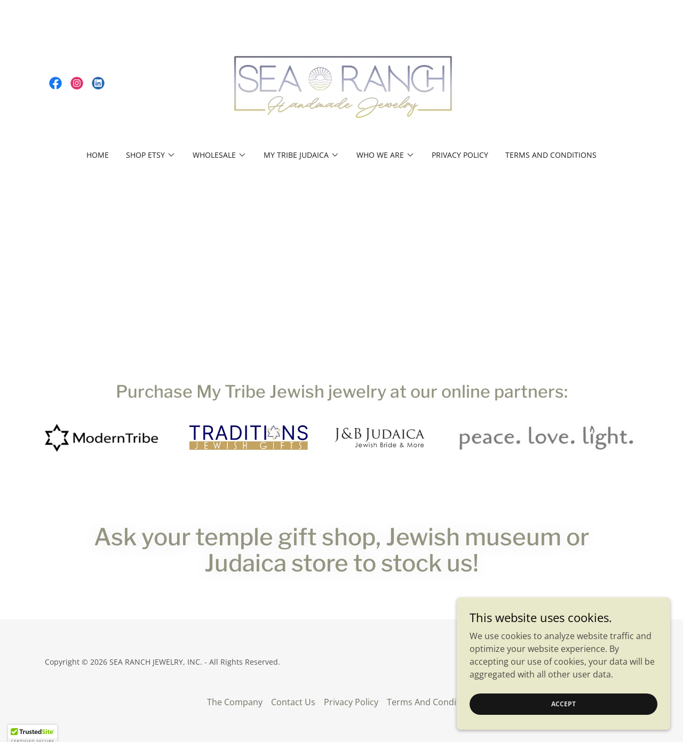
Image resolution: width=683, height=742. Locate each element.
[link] (55, 83)
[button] (151, 155)
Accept (563, 703)
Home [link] (97, 155)
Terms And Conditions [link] (551, 155)
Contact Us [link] (293, 702)
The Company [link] (235, 702)
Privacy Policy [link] (460, 155)
